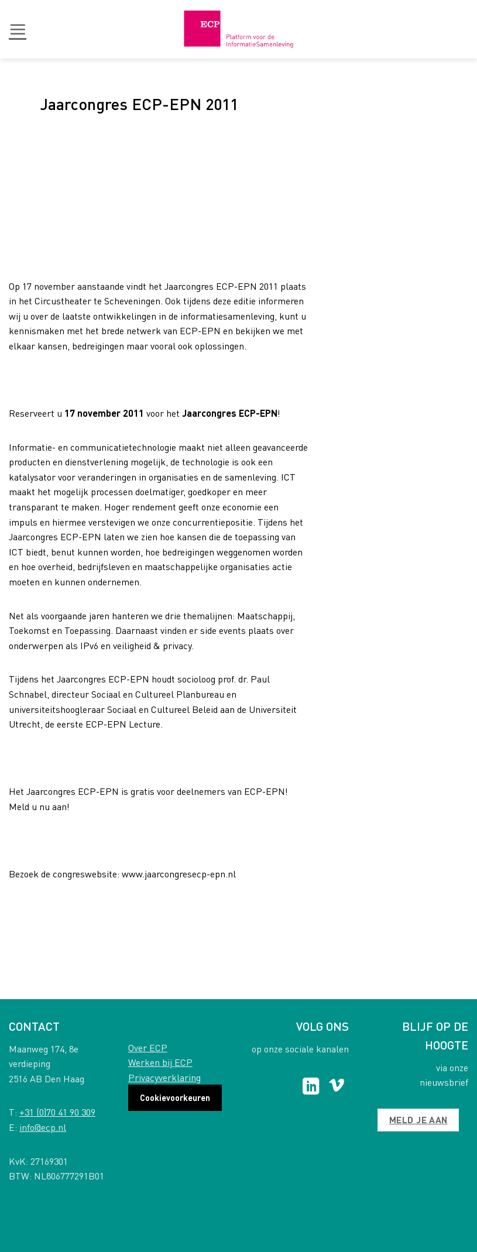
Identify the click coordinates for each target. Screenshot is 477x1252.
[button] (17, 29)
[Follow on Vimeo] (336, 1087)
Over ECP (147, 1047)
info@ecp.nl (42, 1127)
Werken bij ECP (160, 1062)
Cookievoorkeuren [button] (175, 1097)
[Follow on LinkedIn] (311, 1087)
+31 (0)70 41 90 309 (57, 1112)
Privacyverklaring (164, 1077)
